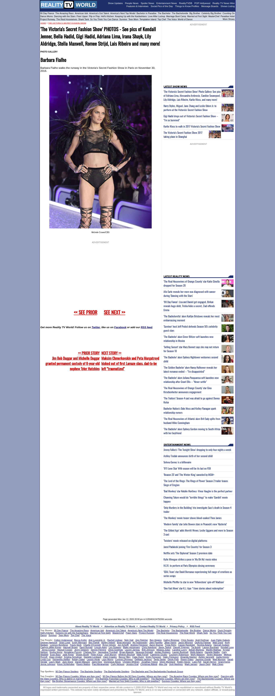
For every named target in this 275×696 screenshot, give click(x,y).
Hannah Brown (70, 647)
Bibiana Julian (163, 650)
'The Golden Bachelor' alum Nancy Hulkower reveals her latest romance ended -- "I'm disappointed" (190, 369)
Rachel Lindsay (115, 640)
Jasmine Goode (203, 659)
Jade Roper (68, 654)
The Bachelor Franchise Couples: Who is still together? (122, 678)
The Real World (187, 633)
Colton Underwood (63, 640)
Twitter (96, 327)
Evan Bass (55, 654)
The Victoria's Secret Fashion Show (67, 23)
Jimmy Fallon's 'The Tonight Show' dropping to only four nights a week (197, 450)
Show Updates (115, 3)
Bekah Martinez (196, 650)
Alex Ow (163, 664)
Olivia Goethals (115, 650)
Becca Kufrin (80, 640)
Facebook (120, 327)
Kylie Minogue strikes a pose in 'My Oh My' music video (190, 559)
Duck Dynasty (225, 630)
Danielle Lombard (92, 657)
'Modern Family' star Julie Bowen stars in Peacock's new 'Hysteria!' (195, 524)
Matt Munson (219, 659)
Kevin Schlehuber (65, 664)
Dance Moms (46, 16)
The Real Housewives (66, 19)
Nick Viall (128, 640)
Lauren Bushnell (180, 652)
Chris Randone (149, 647)
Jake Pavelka (155, 642)
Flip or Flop (94, 16)
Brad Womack (124, 642)
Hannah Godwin (221, 645)
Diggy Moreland (167, 662)
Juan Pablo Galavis (220, 640)
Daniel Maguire (82, 662)
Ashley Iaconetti (206, 657)
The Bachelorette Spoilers (116, 671)
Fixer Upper (82, 16)
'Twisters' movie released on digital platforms (185, 541)
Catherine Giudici (158, 654)
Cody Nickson (118, 664)
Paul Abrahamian (100, 664)
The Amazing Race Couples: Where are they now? (194, 676)
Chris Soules (187, 640)
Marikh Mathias (213, 650)
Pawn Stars (131, 633)
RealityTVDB (185, 3)
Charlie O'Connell (92, 645)
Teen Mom (133, 19)
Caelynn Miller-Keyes (50, 647)
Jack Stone (67, 662)
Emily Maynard (79, 642)
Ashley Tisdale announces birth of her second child (188, 456)
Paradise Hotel (228, 16)
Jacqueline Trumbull (108, 652)
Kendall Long (227, 647)
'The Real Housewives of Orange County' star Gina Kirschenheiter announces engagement (187, 390)
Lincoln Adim (100, 647)
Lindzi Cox (45, 659)
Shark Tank (83, 19)
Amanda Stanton (188, 657)
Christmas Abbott (148, 664)
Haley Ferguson (171, 657)
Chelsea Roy (89, 652)
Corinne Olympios (124, 659)
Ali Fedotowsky (140, 642)
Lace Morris (107, 659)
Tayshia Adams (204, 645)
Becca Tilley (125, 657)
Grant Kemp (224, 662)
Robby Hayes (183, 662)
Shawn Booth (82, 654)
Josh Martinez (176, 664)
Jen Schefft (123, 645)
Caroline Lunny (179, 650)
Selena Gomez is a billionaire (177, 462)
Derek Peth (173, 659)
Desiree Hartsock (48, 642)
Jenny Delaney (81, 650)
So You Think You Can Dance (104, 19)
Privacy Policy (177, 626)
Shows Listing (228, 6)
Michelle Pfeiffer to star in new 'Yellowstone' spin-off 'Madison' (194, 582)
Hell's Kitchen (107, 16)
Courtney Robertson (179, 654)
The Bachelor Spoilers (91, 671)
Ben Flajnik (94, 642)
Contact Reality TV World (152, 626)
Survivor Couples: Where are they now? (181, 681)
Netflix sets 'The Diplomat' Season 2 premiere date (188, 553)
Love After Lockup (156, 16)
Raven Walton (83, 664)
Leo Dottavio (115, 647)
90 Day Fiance (47, 13)
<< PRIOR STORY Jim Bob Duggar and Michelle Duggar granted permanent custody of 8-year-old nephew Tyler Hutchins (72, 360)
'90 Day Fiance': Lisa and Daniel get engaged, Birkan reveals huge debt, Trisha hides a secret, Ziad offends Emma (189, 306)
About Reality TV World (87, 626)
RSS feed (146, 327)
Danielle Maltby (212, 652)
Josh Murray (110, 654)
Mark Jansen (191, 664)
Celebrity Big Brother (211, 13)
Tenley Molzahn (214, 654)
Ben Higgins (156, 640)
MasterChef (213, 16)
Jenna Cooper (49, 650)
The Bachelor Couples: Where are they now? (173, 678)
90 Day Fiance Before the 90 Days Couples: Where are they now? (135, 676)
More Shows (229, 19)
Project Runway (47, 19)
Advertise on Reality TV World (119, 626)
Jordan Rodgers (162, 652)
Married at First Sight (197, 16)
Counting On (228, 13)
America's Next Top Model (122, 13)
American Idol (81, 13)
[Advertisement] (137, 603)
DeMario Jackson (143, 659)
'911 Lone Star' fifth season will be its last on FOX (187, 468)
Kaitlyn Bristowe (171, 640)
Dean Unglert (55, 657)
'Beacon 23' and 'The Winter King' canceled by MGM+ (189, 475)
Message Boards (209, 6)
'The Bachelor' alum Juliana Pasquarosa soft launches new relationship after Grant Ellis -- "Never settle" (191, 380)
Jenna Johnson (48, 664)
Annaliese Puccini (73, 652)
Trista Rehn (170, 645)
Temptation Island (148, 19)
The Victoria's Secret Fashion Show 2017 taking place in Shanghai (183, 135)
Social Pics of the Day (162, 6)
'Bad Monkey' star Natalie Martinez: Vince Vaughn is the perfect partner (198, 491)
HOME (43, 23)
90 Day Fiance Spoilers (67, 671)
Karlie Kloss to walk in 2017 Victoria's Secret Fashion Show (192, 126)
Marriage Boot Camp (176, 16)
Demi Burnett (86, 647)
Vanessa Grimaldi (144, 652)
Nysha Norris (55, 652)
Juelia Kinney (222, 657)
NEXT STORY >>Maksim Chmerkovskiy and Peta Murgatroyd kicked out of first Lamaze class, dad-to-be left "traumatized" (130, 360)
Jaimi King (97, 662)
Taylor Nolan (159, 659)
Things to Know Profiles (187, 6)
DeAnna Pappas (203, 642)
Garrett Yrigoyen (181, 647)
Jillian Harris (170, 642)
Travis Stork (75, 645)
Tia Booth (196, 647)
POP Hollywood (202, 3)
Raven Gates (187, 659)
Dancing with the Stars (64, 16)
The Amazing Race (64, 13)
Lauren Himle (93, 659)
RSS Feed (195, 626)
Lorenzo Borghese (59, 645)
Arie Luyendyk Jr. (97, 640)
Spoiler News (147, 3)
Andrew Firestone (139, 645)
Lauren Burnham (210, 647)
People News (132, 3)
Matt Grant (218, 642)
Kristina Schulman (73, 657)
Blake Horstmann (131, 647)
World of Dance (185, 19)
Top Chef (162, 19)
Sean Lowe (64, 642)
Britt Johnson (148, 650)
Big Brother (194, 13)
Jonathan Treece (149, 662)
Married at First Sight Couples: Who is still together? (134, 681)
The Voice (172, 19)
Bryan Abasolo (126, 652)
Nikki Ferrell (142, 654)
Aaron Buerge (156, 645)
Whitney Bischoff (126, 654)
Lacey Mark (54, 662)
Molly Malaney (198, 654)
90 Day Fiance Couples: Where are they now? (78, 676)
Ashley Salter (78, 659)
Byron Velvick (109, 645)
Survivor (123, 19)
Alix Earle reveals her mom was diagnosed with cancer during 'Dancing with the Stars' (189, 294)
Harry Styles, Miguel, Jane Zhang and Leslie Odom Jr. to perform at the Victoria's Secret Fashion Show (190, 108)
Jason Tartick (165, 647)
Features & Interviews (137, 6)
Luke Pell (196, 662)
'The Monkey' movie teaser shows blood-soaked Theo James (192, 518)
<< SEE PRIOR (85, 312)
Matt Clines (217, 664)
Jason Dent (204, 664)
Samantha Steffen (61, 659)
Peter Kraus (96, 654)
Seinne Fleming (98, 650)
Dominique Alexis (112, 662)
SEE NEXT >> (114, 312)
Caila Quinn (138, 657)
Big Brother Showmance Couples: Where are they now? (79, 681)
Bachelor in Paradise (147, 13)
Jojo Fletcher (141, 640)
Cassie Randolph (186, 645)
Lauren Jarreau (132, 650)
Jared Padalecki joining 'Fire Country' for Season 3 (187, 547)
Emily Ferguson (153, 657)
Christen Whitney (131, 662)
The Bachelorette (180, 13)
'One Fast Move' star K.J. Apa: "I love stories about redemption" (194, 588)
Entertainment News (166, 3)
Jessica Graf (132, 664)
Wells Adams (196, 652)
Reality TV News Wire (224, 3)
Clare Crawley (110, 657)
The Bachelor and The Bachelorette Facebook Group (157, 671)
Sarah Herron (209, 662)
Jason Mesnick (185, 642)
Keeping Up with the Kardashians (131, 16)
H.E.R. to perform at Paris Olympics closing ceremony (189, 565)
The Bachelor (164, 13)
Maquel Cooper (64, 650)
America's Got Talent (99, 13)
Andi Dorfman (202, 640)
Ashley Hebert (108, 642)
